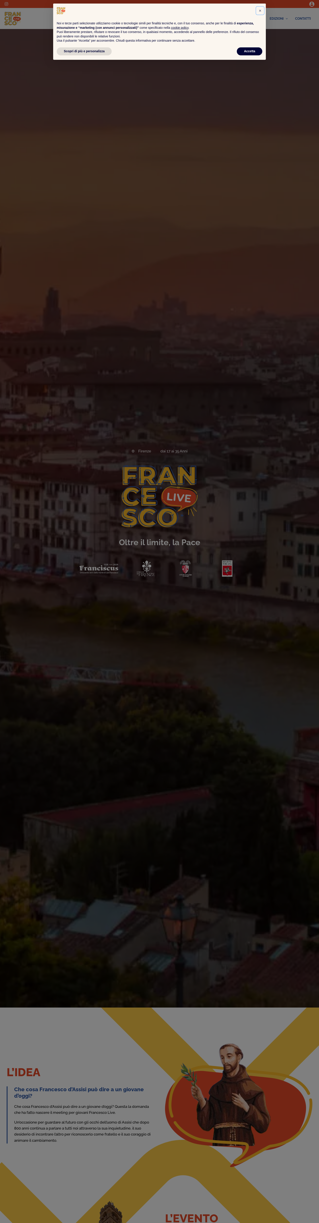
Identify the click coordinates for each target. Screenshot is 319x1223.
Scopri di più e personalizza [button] (84, 1211)
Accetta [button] (249, 1211)
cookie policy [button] (180, 1187)
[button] (260, 1170)
